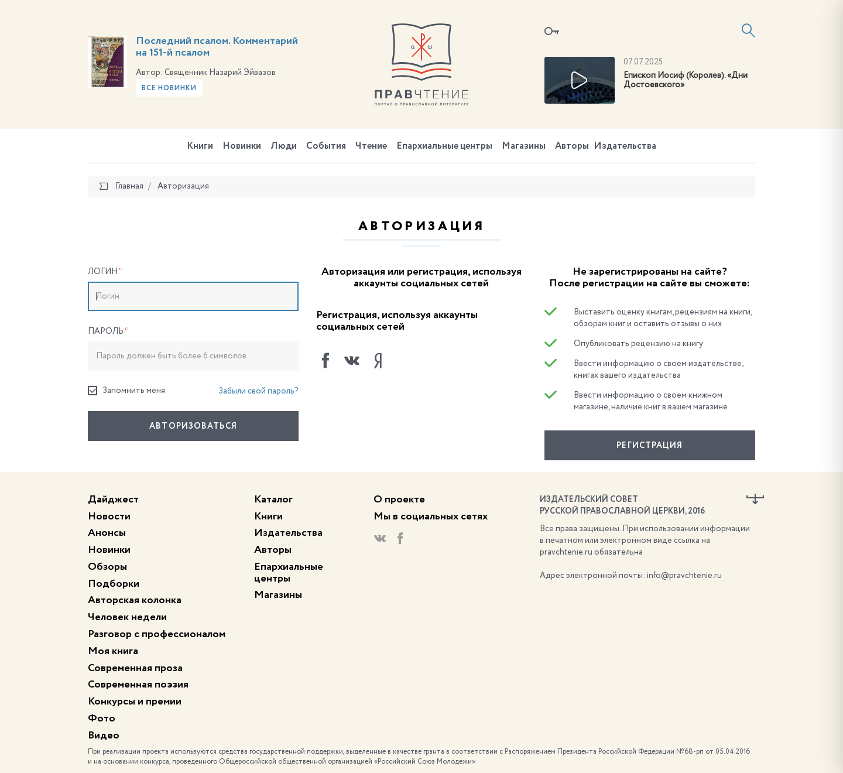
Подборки (113, 584)
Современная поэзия (138, 684)
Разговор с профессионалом (156, 634)
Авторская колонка (134, 600)
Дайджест (113, 499)
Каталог (273, 499)
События (326, 146)
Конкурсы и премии (134, 701)
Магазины (524, 146)
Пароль (108, 331)
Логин (105, 272)
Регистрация (649, 446)
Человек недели (127, 617)
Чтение (371, 146)
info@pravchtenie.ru (684, 576)
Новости (109, 516)
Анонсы (107, 533)
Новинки (241, 146)
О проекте (399, 499)
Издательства (625, 146)
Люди (283, 146)
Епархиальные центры (444, 146)
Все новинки (169, 88)
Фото (101, 718)
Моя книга (113, 651)
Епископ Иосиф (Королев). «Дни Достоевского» (685, 80)
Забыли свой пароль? (258, 391)
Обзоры (107, 567)
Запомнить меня (126, 391)
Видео (103, 735)
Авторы (572, 146)
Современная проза (135, 668)
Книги (200, 146)
